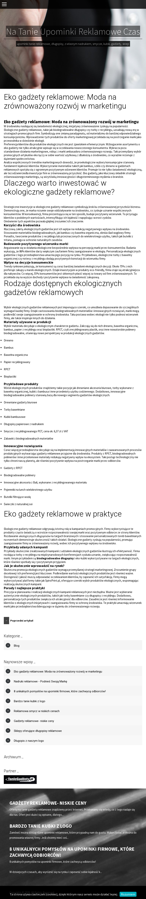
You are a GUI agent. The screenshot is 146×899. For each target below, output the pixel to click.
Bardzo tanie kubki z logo (29, 701)
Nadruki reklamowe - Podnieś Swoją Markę (40, 681)
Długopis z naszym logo (29, 740)
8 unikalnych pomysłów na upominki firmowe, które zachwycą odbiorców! (60, 691)
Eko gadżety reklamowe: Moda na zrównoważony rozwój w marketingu (58, 671)
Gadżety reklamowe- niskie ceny (34, 721)
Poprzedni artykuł (18, 620)
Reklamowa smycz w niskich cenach (37, 711)
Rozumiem (128, 894)
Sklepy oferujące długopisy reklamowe (38, 731)
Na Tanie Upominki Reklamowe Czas (73, 31)
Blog (16, 645)
